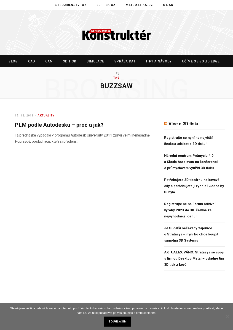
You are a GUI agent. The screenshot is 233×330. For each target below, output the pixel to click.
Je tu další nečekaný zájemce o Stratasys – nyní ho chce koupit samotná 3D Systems (191, 234)
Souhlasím (118, 321)
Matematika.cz (139, 5)
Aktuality (45, 115)
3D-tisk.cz (106, 5)
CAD (31, 61)
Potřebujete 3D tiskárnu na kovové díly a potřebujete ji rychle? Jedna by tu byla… (194, 186)
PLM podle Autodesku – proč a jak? (59, 125)
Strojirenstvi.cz (71, 5)
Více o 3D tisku (184, 123)
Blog (13, 61)
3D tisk (70, 61)
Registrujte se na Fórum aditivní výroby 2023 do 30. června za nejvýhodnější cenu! (189, 210)
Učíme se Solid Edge (201, 61)
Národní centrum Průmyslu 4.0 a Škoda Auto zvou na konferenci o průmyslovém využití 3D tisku (191, 162)
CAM (49, 61)
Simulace (95, 61)
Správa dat (125, 61)
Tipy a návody (159, 61)
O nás (168, 5)
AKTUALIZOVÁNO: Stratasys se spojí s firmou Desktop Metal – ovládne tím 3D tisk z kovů (194, 258)
